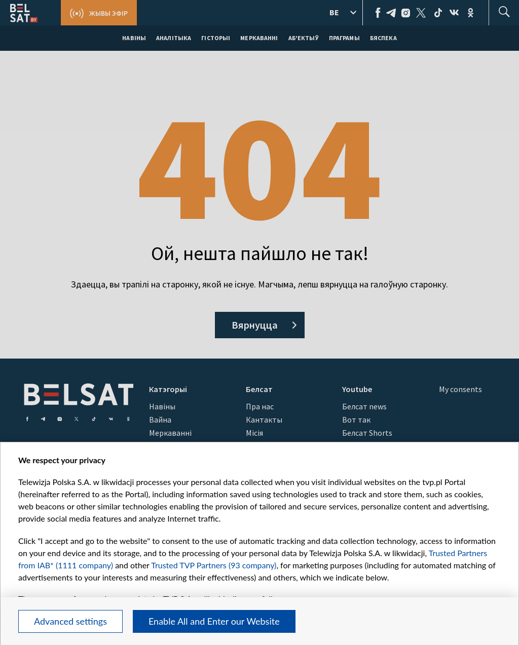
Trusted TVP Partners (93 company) (213, 565)
